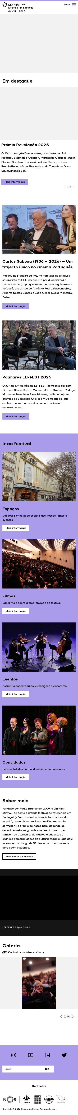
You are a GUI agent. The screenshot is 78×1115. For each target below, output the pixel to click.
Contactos (39, 1086)
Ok (47, 1069)
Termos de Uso (48, 1109)
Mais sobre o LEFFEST (19, 856)
